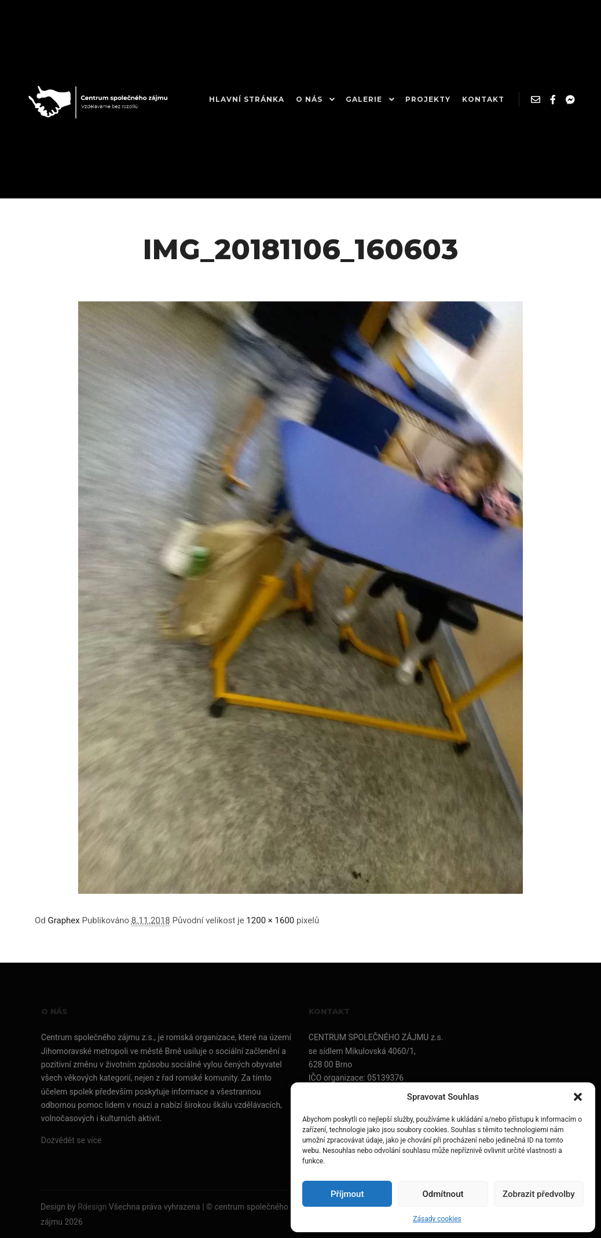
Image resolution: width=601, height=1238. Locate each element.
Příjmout (347, 1194)
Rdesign (92, 1206)
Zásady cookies (437, 1219)
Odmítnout (443, 1194)
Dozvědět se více (71, 1140)
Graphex (64, 920)
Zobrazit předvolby (539, 1194)
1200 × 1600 (270, 920)
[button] (578, 1097)
